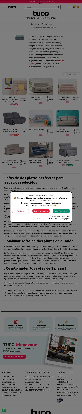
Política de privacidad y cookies (60, 216)
